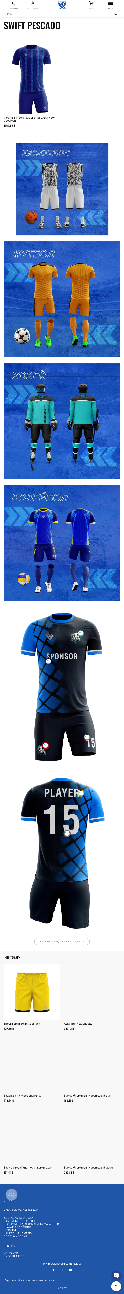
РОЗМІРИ (10, 1230)
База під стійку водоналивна (22, 1095)
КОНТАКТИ (11, 1253)
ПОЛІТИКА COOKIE (15, 1236)
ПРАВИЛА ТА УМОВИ (17, 1227)
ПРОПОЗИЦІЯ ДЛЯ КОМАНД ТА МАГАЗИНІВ (31, 1224)
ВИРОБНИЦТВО (14, 1256)
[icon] (13, 3)
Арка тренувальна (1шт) (79, 1023)
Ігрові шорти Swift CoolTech (22, 1023)
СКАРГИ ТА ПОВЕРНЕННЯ (20, 1221)
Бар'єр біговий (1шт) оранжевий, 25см (28, 1167)
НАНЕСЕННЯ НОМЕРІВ (18, 1233)
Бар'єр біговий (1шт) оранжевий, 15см (88, 1095)
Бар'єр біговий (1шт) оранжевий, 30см (88, 1167)
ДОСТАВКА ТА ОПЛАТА (18, 1217)
